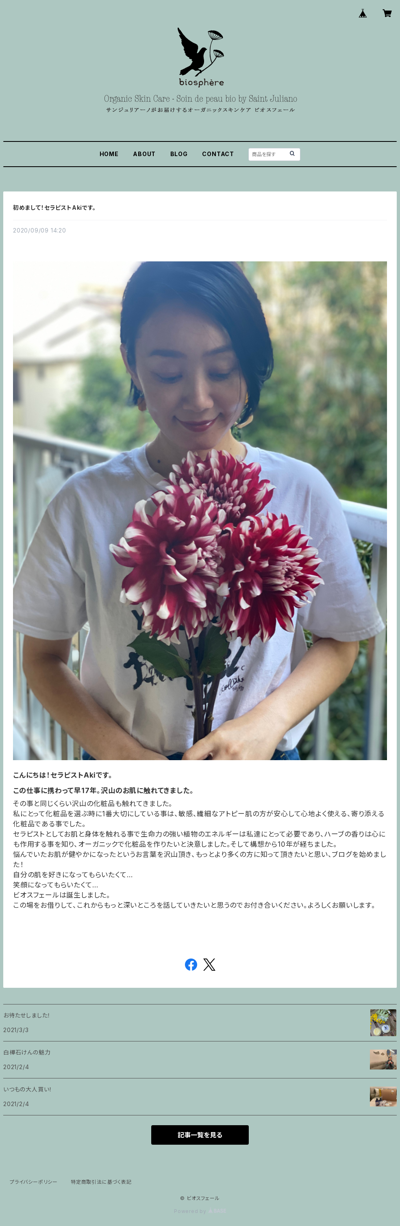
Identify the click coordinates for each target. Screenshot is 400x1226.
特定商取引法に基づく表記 (101, 1182)
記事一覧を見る (200, 1135)
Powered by (200, 1211)
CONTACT (218, 153)
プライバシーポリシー (34, 1182)
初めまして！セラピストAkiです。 (54, 207)
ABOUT (144, 153)
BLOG (179, 153)
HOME (109, 153)
